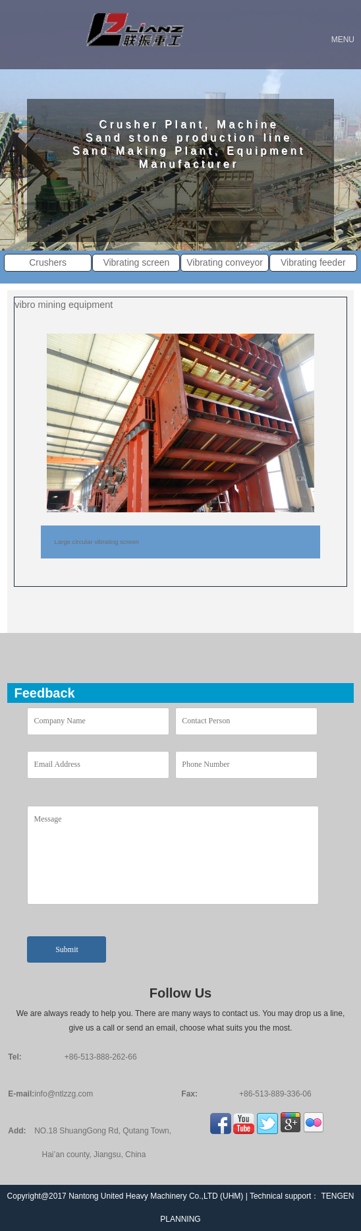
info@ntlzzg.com (63, 1093)
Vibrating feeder (313, 262)
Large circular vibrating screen (96, 541)
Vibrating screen (136, 262)
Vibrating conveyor (224, 262)
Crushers (48, 262)
